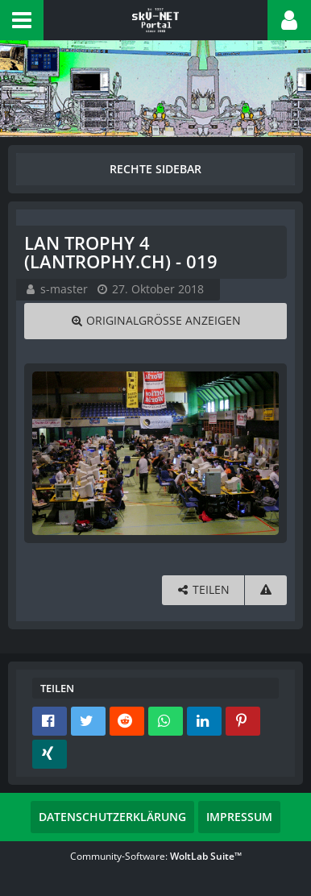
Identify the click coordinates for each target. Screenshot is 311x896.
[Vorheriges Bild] (48, 454)
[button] (22, 20)
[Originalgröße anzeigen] (155, 321)
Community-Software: (156, 856)
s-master (64, 289)
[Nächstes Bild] (263, 454)
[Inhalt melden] (266, 590)
